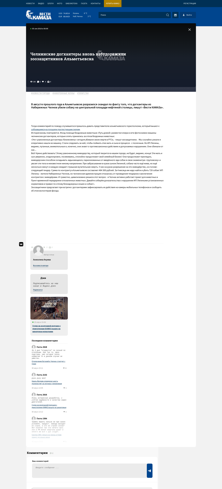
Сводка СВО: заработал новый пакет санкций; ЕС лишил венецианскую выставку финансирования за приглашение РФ (73, 423)
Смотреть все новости (119, 372)
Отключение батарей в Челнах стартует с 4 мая (172, 193)
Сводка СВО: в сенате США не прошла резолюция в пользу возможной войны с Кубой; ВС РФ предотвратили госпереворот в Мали (77, 395)
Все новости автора (164, 96)
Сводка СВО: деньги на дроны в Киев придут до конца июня (170, 267)
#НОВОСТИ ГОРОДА (42, 93)
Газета (84, 3)
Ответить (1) (42, 337)
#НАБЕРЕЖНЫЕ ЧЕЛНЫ (65, 93)
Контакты (95, 3)
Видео (41, 3)
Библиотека (71, 3)
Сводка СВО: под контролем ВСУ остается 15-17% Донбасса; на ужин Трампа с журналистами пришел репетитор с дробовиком (70, 409)
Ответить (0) (45, 352)
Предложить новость (167, 338)
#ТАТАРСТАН (85, 93)
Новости (30, 3)
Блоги (51, 3)
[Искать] (168, 15)
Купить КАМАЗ (112, 3)
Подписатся (161, 121)
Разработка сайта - (185, 481)
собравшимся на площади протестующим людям (91, 132)
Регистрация (189, 3)
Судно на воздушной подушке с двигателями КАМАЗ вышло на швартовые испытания (170, 160)
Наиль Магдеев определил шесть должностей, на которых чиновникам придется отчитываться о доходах (171, 213)
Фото (59, 3)
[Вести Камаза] (39, 15)
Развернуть (111, 470)
